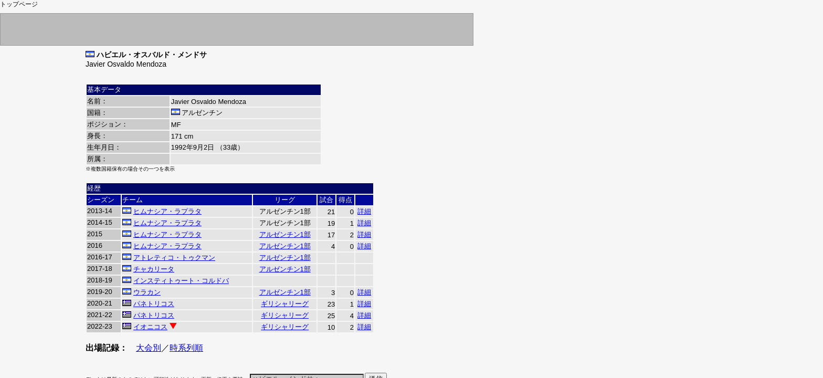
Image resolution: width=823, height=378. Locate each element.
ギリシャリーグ (285, 304)
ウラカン (147, 292)
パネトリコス (153, 304)
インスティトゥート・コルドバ (181, 281)
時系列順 (186, 347)
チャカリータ (153, 269)
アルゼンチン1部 (285, 234)
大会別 (148, 347)
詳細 (364, 211)
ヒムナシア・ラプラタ (167, 211)
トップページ (19, 4)
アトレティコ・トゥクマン (174, 257)
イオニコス (150, 327)
